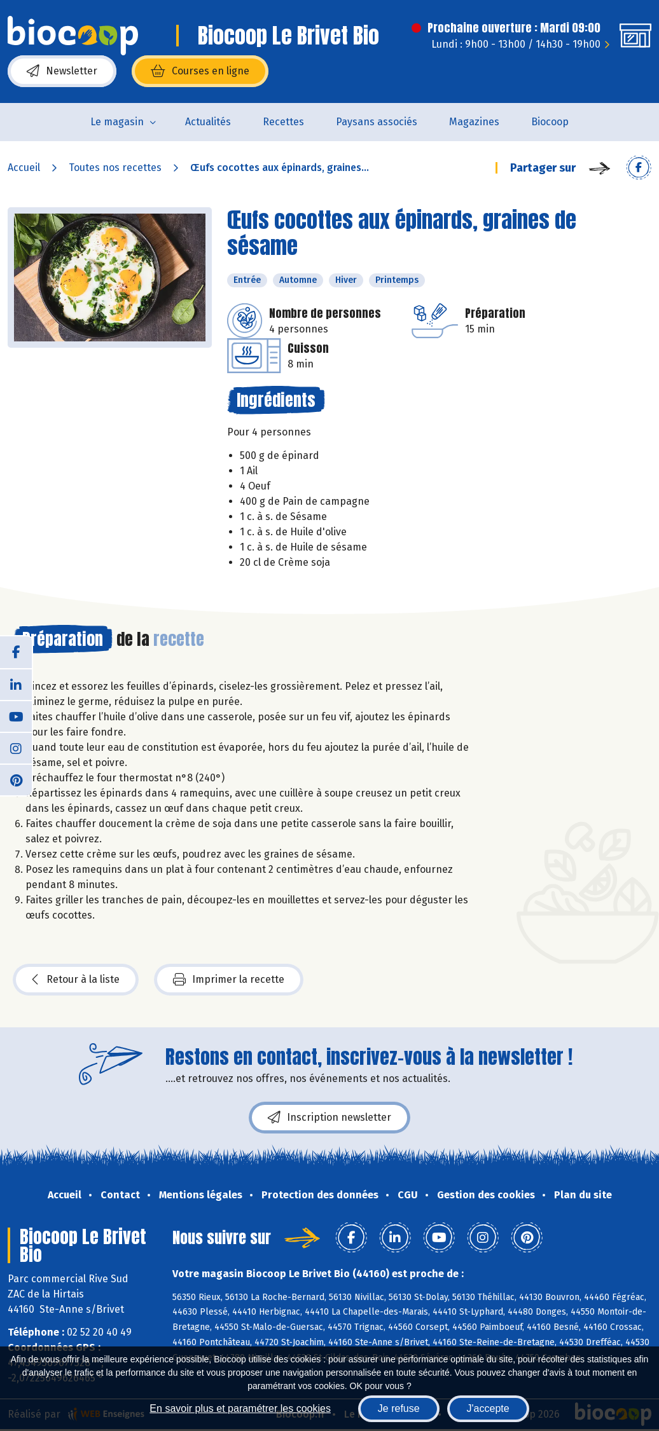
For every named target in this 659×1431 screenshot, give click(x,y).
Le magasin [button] (117, 122)
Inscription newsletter (329, 1117)
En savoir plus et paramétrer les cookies (240, 1408)
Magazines (474, 122)
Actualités (208, 122)
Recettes (283, 122)
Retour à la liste (76, 979)
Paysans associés (376, 122)
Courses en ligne (200, 71)
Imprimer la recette (228, 979)
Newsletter (62, 71)
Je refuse (399, 1408)
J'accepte (488, 1408)
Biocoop (550, 122)
